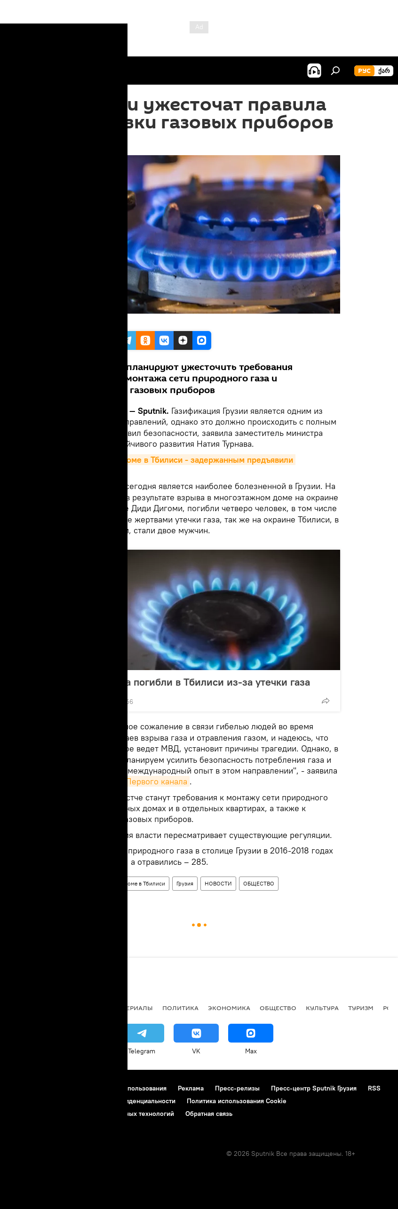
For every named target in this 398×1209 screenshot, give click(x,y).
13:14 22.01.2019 (82, 143)
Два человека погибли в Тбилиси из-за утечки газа (188, 682)
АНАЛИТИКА (70, 1008)
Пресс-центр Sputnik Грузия (314, 1088)
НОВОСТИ (218, 883)
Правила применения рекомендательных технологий (92, 1113)
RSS (374, 1088)
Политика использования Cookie (237, 1101)
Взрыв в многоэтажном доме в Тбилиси (113, 883)
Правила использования (130, 1088)
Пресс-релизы (237, 1088)
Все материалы (126, 1008)
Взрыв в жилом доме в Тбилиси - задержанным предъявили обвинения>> (176, 465)
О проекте (25, 1088)
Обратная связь (208, 1113)
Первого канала (156, 781)
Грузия (184, 883)
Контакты (67, 1088)
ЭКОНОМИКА (229, 1008)
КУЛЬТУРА (322, 1008)
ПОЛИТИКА (180, 1008)
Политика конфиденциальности (127, 1101)
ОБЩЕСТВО (258, 883)
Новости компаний (38, 1101)
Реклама (191, 1088)
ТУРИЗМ (361, 1008)
